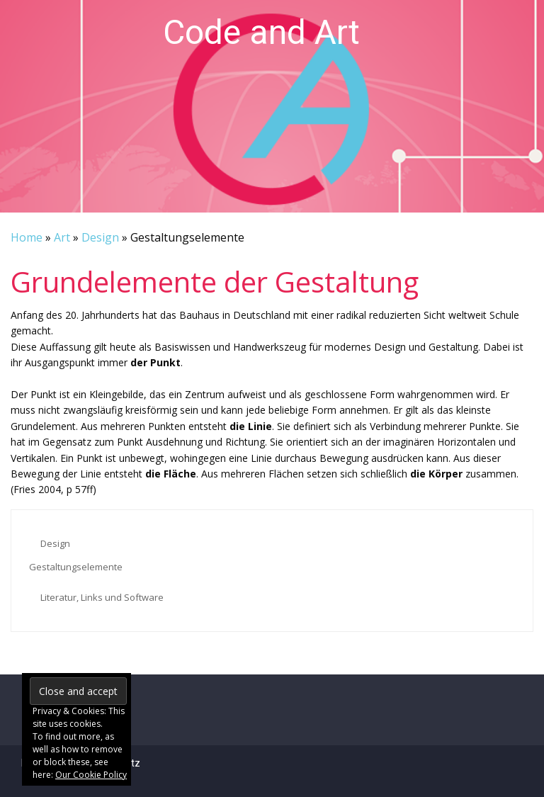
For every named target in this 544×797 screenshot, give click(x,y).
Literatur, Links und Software (102, 597)
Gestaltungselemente (76, 566)
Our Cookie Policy (91, 775)
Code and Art (261, 32)
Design (100, 237)
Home (26, 237)
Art (62, 237)
